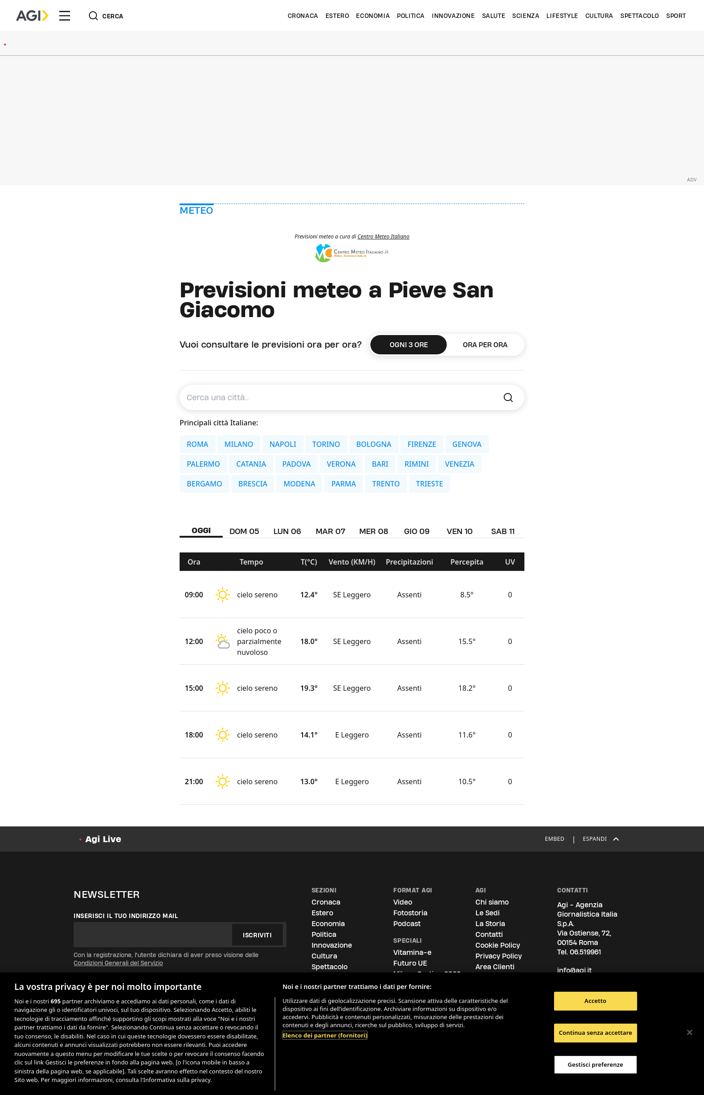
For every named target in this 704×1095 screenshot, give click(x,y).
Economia (373, 15)
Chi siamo (492, 902)
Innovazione (453, 15)
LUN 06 (287, 531)
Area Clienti (495, 967)
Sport (676, 15)
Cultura (599, 15)
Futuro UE (410, 963)
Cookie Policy (497, 945)
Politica (411, 15)
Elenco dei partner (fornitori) (324, 1035)
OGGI (201, 530)
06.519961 (585, 952)
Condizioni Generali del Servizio (118, 963)
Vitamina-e (412, 952)
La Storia (490, 923)
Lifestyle (562, 15)
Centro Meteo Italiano (383, 236)
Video (402, 902)
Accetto (596, 1001)
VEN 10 (460, 531)
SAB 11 (503, 531)
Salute (494, 15)
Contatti (489, 934)
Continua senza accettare (595, 1033)
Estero (337, 15)
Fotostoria (410, 913)
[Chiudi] (690, 1032)
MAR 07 (330, 531)
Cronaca (303, 15)
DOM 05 (244, 531)
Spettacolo (639, 15)
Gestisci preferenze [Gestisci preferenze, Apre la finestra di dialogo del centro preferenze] (596, 1064)
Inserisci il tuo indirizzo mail (126, 915)
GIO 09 (417, 531)
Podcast (407, 923)
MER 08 (373, 531)
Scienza (525, 15)
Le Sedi (487, 913)
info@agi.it (574, 970)
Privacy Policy (498, 956)
